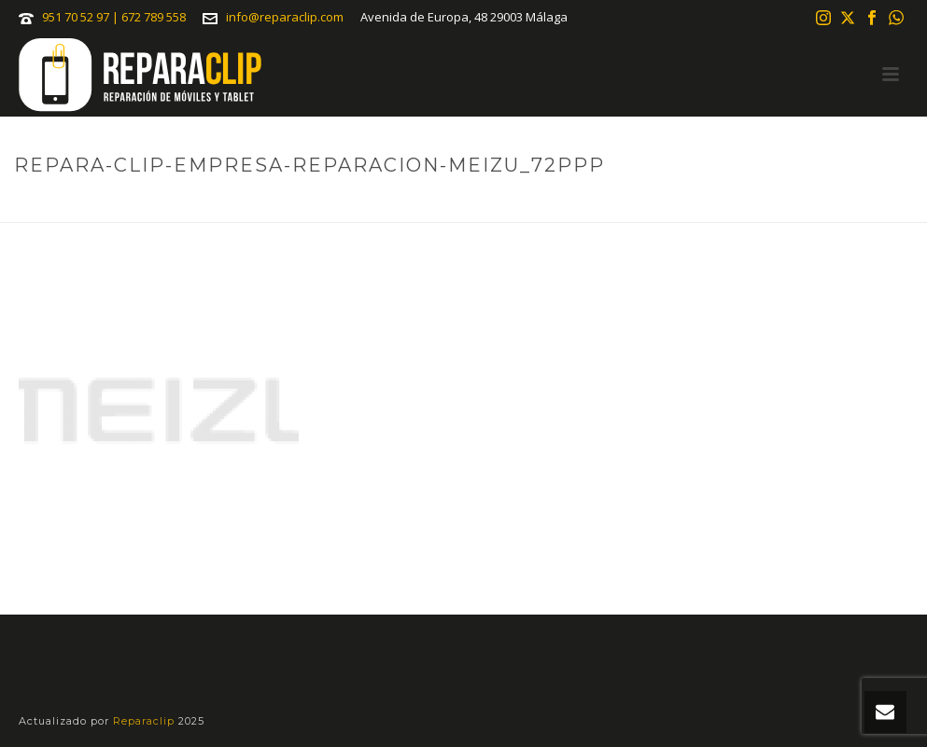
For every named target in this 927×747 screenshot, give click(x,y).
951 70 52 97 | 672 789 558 (114, 16)
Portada (468, 204)
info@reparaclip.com (285, 16)
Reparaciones (553, 204)
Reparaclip (145, 720)
